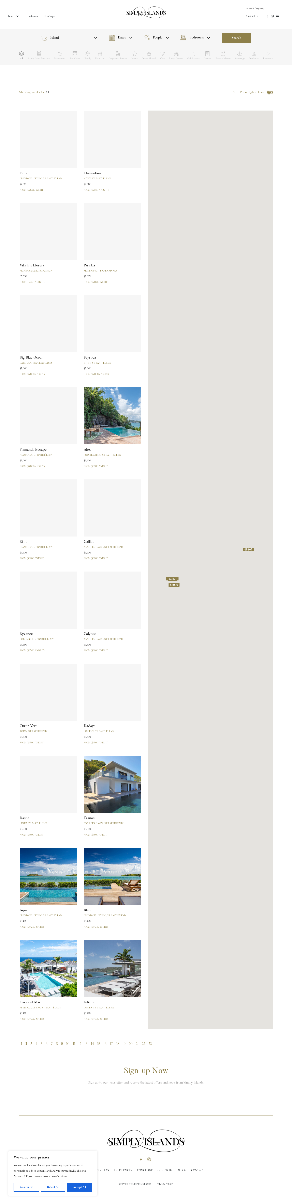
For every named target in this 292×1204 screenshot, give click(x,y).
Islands (13, 16)
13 (86, 1044)
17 (111, 1044)
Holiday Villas (98, 1170)
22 (143, 1044)
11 (74, 1044)
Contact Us (252, 16)
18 (117, 1044)
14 (92, 1044)
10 (68, 1044)
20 (131, 1044)
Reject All (53, 1187)
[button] (248, 549)
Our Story (165, 1170)
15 (98, 1044)
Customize (26, 1187)
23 (150, 1044)
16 (104, 1044)
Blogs (181, 1170)
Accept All (79, 1187)
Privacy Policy (165, 1184)
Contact (197, 1170)
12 (79, 1044)
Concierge (49, 16)
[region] (52, 1173)
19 (124, 1044)
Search (236, 37)
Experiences (31, 16)
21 (137, 1044)
